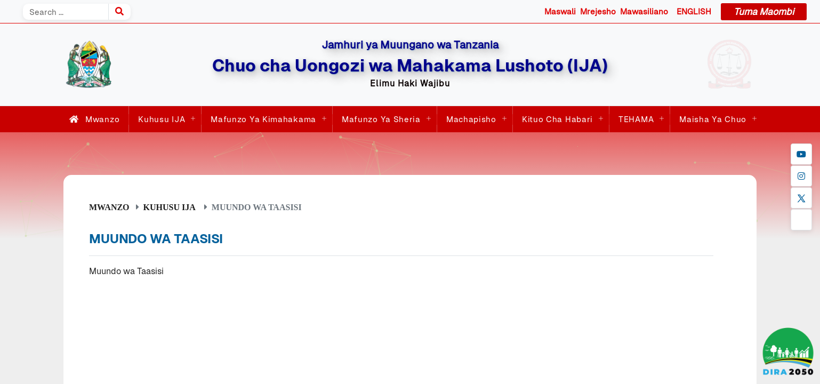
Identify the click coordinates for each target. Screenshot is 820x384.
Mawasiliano (644, 11)
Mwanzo (92, 119)
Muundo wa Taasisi (126, 271)
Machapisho (471, 119)
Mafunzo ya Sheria (381, 119)
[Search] (65, 12)
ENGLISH (694, 11)
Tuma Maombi (764, 11)
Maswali (560, 11)
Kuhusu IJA (161, 119)
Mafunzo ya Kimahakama (263, 119)
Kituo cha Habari (557, 119)
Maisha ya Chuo (712, 119)
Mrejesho (598, 11)
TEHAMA (636, 119)
